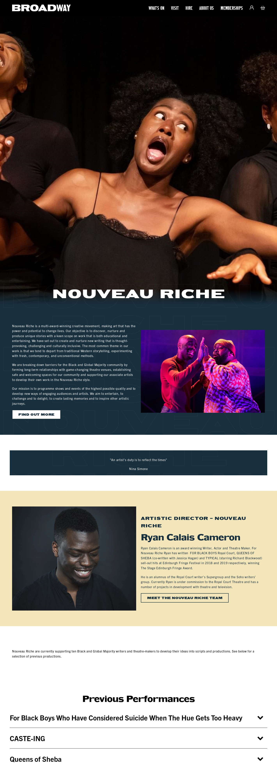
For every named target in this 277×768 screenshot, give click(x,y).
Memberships (232, 8)
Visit (175, 8)
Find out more (36, 414)
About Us (206, 8)
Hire (189, 8)
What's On (156, 8)
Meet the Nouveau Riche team (184, 598)
